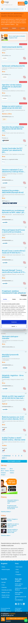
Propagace (18, 574)
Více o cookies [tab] (23, 299)
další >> (4, 458)
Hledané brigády (6, 569)
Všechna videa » (5, 535)
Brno (11, 468)
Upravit (14, 326)
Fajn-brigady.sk (19, 599)
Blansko (3, 468)
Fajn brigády (18, 585)
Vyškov (12, 472)
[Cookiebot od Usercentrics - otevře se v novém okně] (20, 295)
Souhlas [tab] (5, 299)
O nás (3, 585)
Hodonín (3, 472)
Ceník (17, 569)
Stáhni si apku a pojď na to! (16, 618)
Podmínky (4, 587)
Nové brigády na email (14, 461)
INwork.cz (17, 589)
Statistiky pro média (7, 590)
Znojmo (3, 474)
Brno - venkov (5, 470)
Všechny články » (6, 511)
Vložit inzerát (19, 567)
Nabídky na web (6, 592)
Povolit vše (14, 322)
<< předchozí (6, 456)
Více (17, 24)
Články (3, 567)
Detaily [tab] (14, 299)
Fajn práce (17, 594)
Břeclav (12, 470)
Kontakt (4, 582)
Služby (17, 572)
